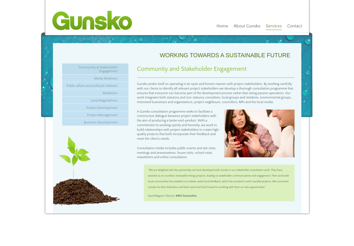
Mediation (110, 93)
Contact (294, 26)
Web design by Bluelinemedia (174, 221)
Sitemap (151, 221)
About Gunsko (246, 26)
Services (274, 26)
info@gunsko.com (136, 221)
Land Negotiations (104, 100)
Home (222, 26)
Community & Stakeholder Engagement (98, 69)
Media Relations (106, 78)
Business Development (101, 122)
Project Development (102, 108)
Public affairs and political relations (92, 86)
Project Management (102, 115)
